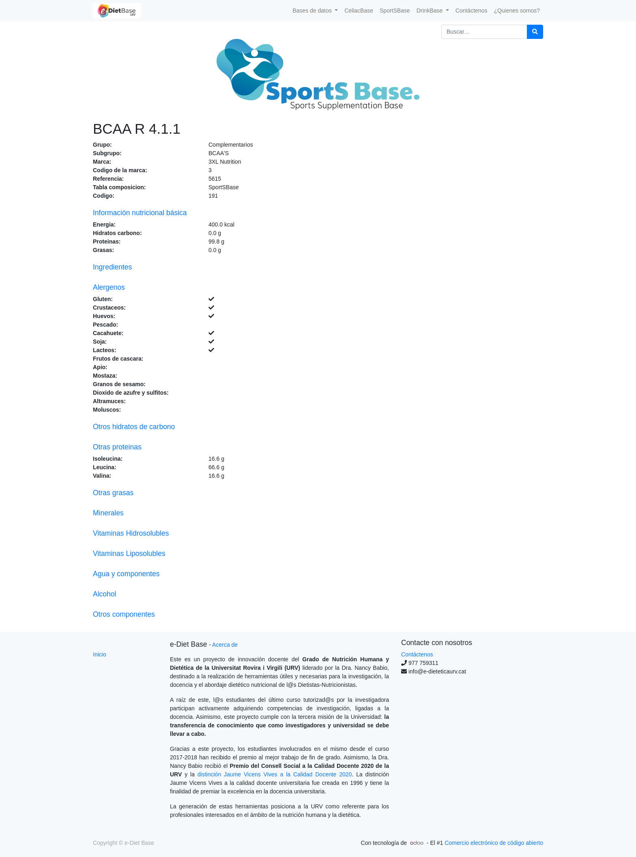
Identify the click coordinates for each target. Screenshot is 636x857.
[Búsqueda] (535, 32)
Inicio (99, 654)
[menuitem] (358, 10)
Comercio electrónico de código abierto (494, 843)
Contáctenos (417, 654)
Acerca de (225, 644)
